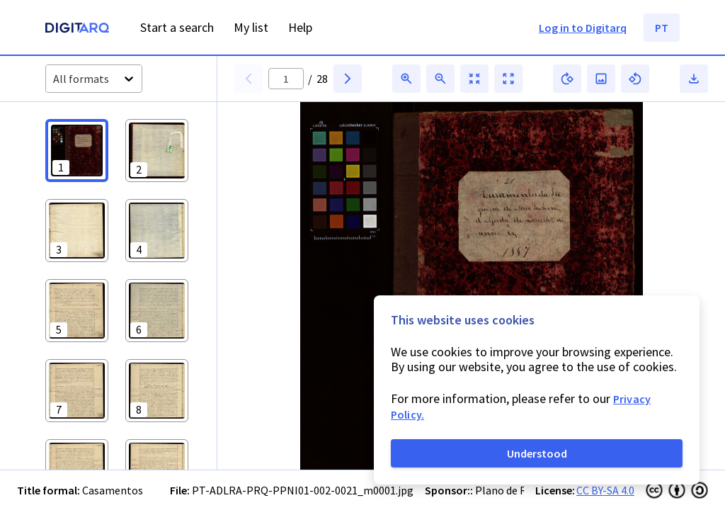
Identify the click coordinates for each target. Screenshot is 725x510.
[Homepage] (77, 29)
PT (661, 28)
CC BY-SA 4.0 (605, 490)
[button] (76, 150)
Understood (537, 453)
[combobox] (54, 79)
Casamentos (112, 490)
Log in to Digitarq (583, 28)
